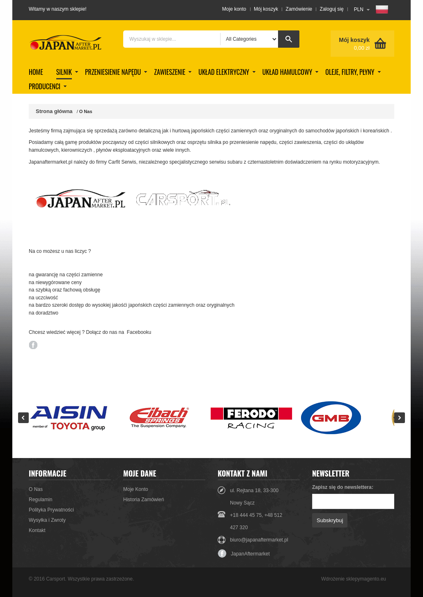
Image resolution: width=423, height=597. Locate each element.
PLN (358, 9)
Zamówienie (299, 9)
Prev (23, 417)
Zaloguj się (332, 9)
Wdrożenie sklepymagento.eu (353, 579)
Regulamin (40, 499)
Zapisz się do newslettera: (342, 487)
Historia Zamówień (143, 499)
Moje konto (234, 9)
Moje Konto (135, 489)
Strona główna (54, 111)
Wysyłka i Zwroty (47, 520)
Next (399, 417)
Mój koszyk (266, 9)
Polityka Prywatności (51, 510)
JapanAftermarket (244, 554)
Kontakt (37, 530)
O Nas (36, 489)
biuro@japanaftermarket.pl (259, 540)
